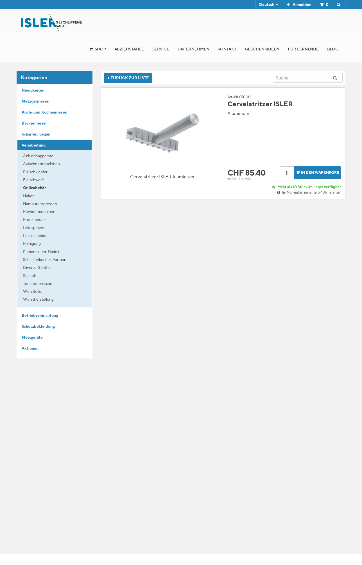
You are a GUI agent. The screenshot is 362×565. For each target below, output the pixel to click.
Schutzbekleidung (38, 326)
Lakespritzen (34, 227)
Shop (100, 49)
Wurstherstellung (38, 299)
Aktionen (30, 348)
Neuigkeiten (33, 90)
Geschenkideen (262, 49)
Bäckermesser (34, 123)
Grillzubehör (34, 187)
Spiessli (29, 275)
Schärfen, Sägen (36, 134)
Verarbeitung (34, 145)
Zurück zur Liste (128, 78)
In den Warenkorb (317, 172)
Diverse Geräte (36, 267)
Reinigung (32, 243)
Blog (332, 49)
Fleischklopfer (35, 172)
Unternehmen (193, 49)
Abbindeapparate (38, 156)
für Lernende (303, 49)
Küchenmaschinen (39, 211)
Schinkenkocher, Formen (44, 259)
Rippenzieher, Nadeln (41, 251)
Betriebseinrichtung (40, 315)
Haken (29, 196)
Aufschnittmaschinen (41, 163)
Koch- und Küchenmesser (45, 112)
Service (160, 49)
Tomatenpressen (37, 283)
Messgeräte (32, 337)
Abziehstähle (129, 49)
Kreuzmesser (34, 219)
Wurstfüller (33, 291)
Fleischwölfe (34, 180)
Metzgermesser (36, 101)
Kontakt (227, 49)
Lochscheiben (35, 235)
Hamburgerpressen (40, 203)
